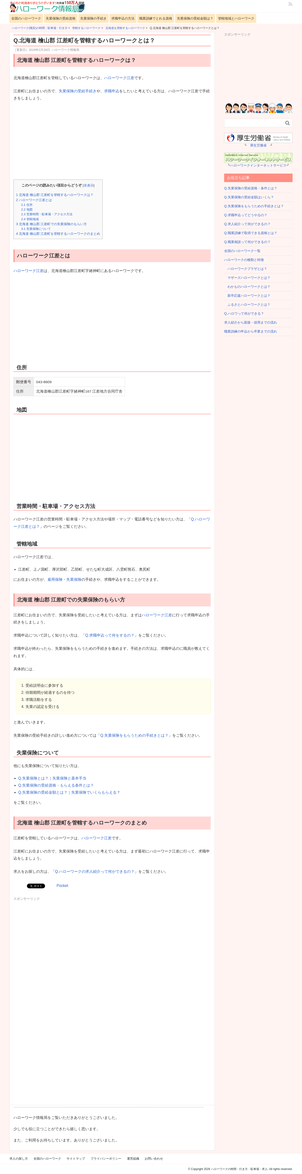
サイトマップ (76, 1158)
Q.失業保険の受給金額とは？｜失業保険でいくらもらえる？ (69, 792)
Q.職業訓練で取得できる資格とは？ (250, 233)
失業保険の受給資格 (61, 18)
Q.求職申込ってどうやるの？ (245, 215)
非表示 (89, 185)
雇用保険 (55, 579)
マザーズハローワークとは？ (247, 278)
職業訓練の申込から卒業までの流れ (250, 331)
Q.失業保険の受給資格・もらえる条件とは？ (56, 785)
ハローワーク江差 (119, 78)
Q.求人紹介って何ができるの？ (247, 224)
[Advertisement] (112, 141)
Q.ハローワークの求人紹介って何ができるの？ (94, 871)
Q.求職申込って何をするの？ (109, 635)
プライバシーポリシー (106, 1158)
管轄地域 (29, 219)
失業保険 (73, 579)
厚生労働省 (258, 145)
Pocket (62, 886)
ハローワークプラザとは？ (245, 269)
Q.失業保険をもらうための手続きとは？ (134, 735)
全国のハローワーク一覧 (242, 251)
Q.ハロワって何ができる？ (244, 313)
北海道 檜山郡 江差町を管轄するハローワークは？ (54, 195)
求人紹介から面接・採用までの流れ (250, 322)
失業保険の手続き (93, 18)
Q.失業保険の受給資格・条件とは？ (250, 188)
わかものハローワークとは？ (247, 286)
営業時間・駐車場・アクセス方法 (46, 214)
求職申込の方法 (122, 18)
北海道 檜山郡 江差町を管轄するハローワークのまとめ (58, 234)
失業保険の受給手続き (77, 91)
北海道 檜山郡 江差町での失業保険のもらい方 (51, 224)
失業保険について (36, 229)
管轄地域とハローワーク (236, 18)
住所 (26, 205)
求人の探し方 (18, 1158)
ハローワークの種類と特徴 (244, 260)
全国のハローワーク (26, 18)
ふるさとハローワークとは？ (247, 304)
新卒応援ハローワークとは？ (247, 295)
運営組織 (133, 1158)
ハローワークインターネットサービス (258, 165)
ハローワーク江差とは (34, 200)
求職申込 (111, 91)
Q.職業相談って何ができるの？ (247, 242)
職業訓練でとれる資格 (155, 18)
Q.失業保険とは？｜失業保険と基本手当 (52, 778)
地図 (26, 209)
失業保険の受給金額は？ (195, 18)
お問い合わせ (154, 1158)
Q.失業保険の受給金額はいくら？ (249, 197)
